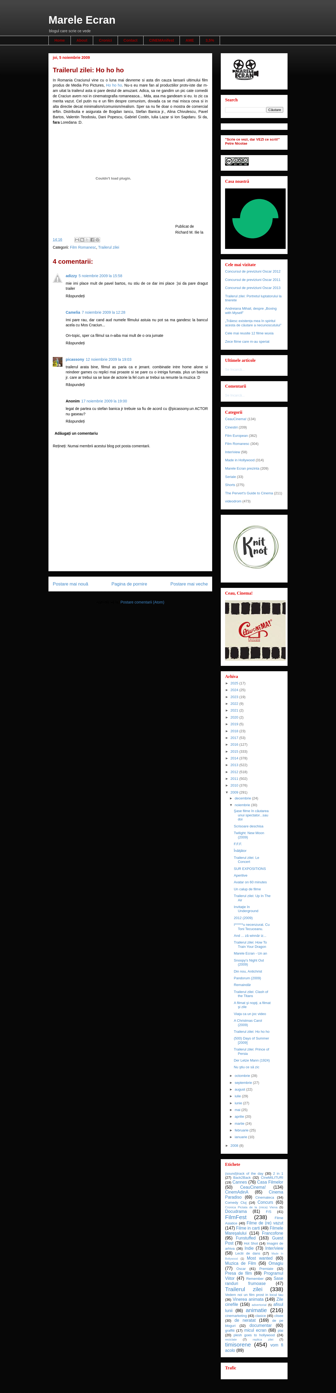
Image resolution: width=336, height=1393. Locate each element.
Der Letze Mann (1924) (252, 1060)
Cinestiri (231, 427)
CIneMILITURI (272, 1178)
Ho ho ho (114, 85)
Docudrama (236, 1211)
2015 (234, 751)
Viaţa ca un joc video (250, 1014)
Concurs (265, 1202)
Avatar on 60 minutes (250, 882)
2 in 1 (278, 1173)
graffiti (229, 1330)
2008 (234, 1146)
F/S (268, 1212)
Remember (255, 1279)
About (81, 40)
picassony (75, 359)
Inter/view (232, 452)
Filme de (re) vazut (265, 1223)
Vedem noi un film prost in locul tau (254, 1295)
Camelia (73, 312)
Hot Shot (251, 1243)
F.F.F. (238, 844)
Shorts (230, 485)
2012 (234, 772)
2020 (234, 717)
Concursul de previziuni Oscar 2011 (253, 280)
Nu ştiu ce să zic (246, 1067)
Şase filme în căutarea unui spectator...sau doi (251, 815)
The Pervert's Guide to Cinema (249, 493)
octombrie (243, 1076)
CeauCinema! (236, 419)
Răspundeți (75, 296)
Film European (236, 436)
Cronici (105, 40)
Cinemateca (265, 1197)
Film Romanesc (83, 247)
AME (190, 40)
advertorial (259, 1304)
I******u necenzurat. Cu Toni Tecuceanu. (252, 927)
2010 (234, 785)
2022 (234, 704)
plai (280, 1330)
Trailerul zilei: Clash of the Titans (251, 994)
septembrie (244, 1083)
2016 (234, 744)
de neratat (245, 1320)
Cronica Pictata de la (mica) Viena (251, 1207)
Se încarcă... (235, 369)
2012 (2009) (243, 918)
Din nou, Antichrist (248, 971)
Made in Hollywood (240, 460)
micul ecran (255, 1330)
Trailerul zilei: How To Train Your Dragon (250, 944)
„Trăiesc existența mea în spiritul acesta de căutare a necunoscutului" (253, 323)
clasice (260, 1316)
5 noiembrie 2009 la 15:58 (100, 276)
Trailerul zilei (108, 247)
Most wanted (260, 1258)
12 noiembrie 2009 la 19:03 (108, 359)
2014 (234, 758)
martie (240, 1123)
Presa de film (238, 1273)
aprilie (240, 1117)
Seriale (230, 477)
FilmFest (236, 1217)
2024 (234, 690)
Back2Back (242, 1178)
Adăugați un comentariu (76, 433)
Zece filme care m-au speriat (247, 342)
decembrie (243, 798)
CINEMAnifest (161, 40)
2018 (234, 731)
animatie (256, 1310)
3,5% (209, 40)
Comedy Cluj (236, 1203)
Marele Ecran (82, 20)
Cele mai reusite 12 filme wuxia (249, 333)
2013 (234, 765)
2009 (234, 792)
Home (59, 40)
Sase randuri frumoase (254, 1281)
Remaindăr (242, 985)
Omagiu (275, 1263)
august (240, 1089)
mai (238, 1110)
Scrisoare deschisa (248, 826)
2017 (234, 738)
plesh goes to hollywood (254, 1335)
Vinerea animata (248, 1299)
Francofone (272, 1233)
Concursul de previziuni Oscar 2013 (253, 288)
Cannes (239, 1182)
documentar (261, 1325)
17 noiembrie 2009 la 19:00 (104, 401)
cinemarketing (236, 1316)
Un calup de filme (247, 889)
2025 (234, 683)
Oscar (241, 1269)
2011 (234, 779)
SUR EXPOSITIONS (250, 869)
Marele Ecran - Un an (250, 953)
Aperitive (240, 875)
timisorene (238, 1344)
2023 (234, 697)
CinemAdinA (236, 1192)
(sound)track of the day (244, 1173)
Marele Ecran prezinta (242, 468)
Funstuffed (246, 1238)
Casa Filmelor (270, 1182)
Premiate (266, 1269)
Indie (249, 1248)
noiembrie (243, 805)
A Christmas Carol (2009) (248, 1023)
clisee (278, 1316)
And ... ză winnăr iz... (250, 936)
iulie (238, 1096)
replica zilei (263, 1339)
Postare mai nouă (70, 584)
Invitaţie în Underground (246, 909)
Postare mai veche (189, 584)
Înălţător (240, 851)
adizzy (71, 276)
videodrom (233, 501)
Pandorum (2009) (247, 978)
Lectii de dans (247, 1253)
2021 (234, 710)
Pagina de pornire (129, 584)
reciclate (231, 1339)
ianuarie (241, 1137)
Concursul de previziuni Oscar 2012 (253, 271)
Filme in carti (248, 1228)
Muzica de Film (240, 1263)
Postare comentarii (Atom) (142, 602)
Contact (131, 40)
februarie (242, 1130)
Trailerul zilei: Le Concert (246, 860)
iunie (239, 1103)
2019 (234, 724)
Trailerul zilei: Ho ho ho (251, 1032)
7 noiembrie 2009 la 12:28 (103, 312)
